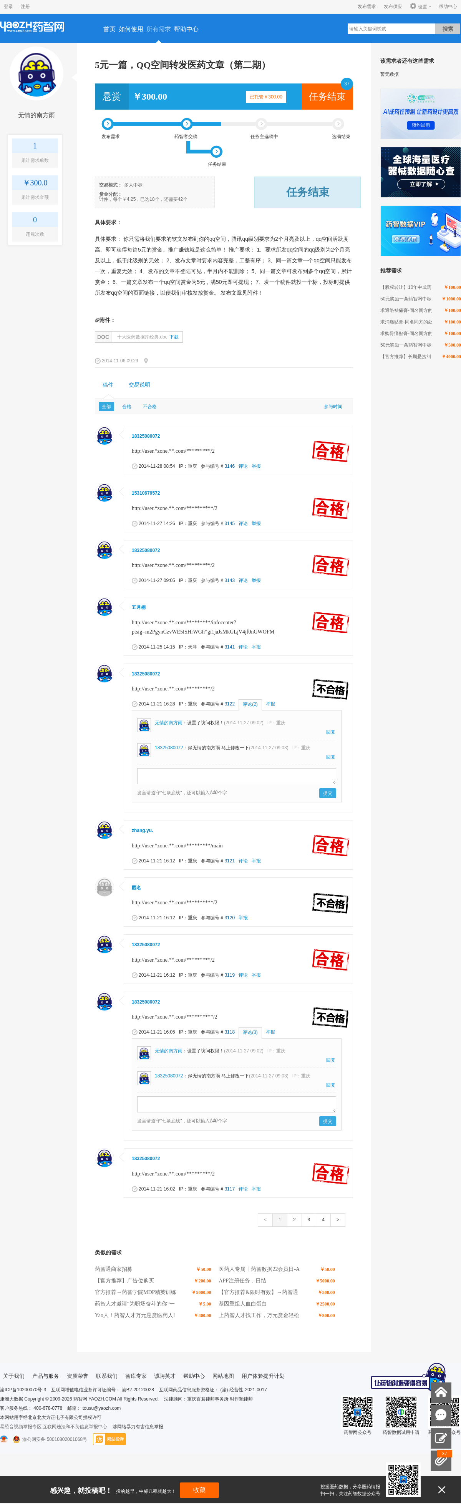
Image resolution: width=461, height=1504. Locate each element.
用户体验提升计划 (263, 1376)
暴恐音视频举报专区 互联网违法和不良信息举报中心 (53, 1426)
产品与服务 (45, 1376)
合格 (126, 406)
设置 (418, 6)
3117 (229, 1189)
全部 (106, 406)
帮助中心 (448, 6)
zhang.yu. (142, 830)
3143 (229, 580)
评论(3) (250, 1032)
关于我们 (14, 1376)
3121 (229, 861)
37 (346, 84)
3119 (229, 975)
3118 (229, 1032)
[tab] (108, 385)
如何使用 (131, 29)
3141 (229, 647)
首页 (109, 29)
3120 (229, 917)
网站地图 (223, 1376)
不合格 (150, 406)
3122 (229, 704)
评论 (243, 466)
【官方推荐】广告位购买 (124, 1281)
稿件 (108, 385)
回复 (330, 732)
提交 (327, 793)
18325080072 (146, 436)
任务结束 (327, 97)
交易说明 (139, 385)
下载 (174, 337)
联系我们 (107, 1376)
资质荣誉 (77, 1376)
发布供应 (393, 6)
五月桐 (139, 607)
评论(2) (250, 704)
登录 (8, 6)
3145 (229, 523)
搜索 (448, 29)
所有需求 (158, 29)
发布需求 (367, 6)
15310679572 (146, 493)
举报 (256, 466)
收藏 (199, 1490)
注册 (25, 6)
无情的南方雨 (36, 115)
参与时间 (333, 406)
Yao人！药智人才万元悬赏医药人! (135, 1315)
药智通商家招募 (114, 1269)
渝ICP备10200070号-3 (23, 1389)
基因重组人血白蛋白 (243, 1304)
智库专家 (136, 1376)
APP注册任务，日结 (242, 1281)
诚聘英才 (165, 1376)
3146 (229, 466)
